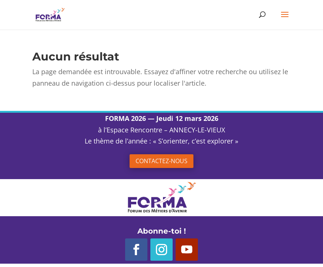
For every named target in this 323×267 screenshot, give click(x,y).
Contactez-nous (161, 161)
